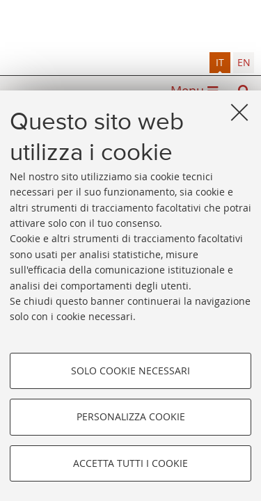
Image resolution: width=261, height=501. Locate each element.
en (244, 62)
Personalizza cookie (131, 416)
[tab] (219, 62)
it (220, 62)
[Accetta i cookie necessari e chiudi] (239, 112)
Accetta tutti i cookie (130, 463)
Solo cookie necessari (130, 370)
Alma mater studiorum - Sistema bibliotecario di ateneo (130, 26)
